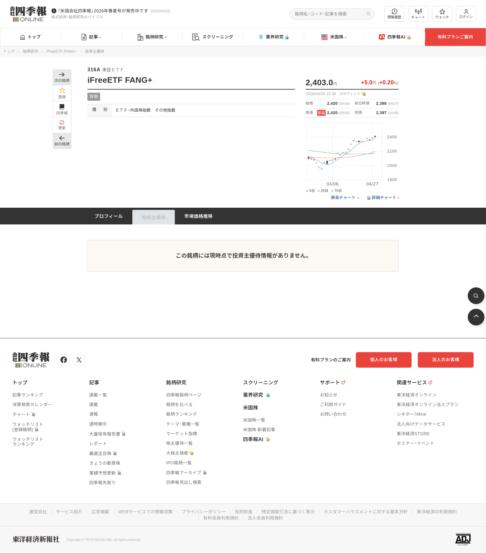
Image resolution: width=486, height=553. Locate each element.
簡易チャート (343, 198)
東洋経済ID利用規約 (437, 511)
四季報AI (395, 37)
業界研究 (273, 37)
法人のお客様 (445, 359)
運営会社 (38, 511)
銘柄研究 (152, 37)
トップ (30, 36)
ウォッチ (442, 14)
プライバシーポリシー (204, 511)
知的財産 (244, 511)
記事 (91, 37)
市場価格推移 (198, 216)
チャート (418, 14)
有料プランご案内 (455, 36)
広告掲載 (100, 511)
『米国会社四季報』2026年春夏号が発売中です (103, 10)
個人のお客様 (383, 359)
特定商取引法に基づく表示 (288, 511)
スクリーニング (212, 37)
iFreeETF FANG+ (61, 51)
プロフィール (109, 216)
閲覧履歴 (394, 14)
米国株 (334, 37)
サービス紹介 (69, 511)
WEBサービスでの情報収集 (145, 511)
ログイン (466, 14)
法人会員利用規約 (265, 517)
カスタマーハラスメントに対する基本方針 (366, 511)
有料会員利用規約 (221, 517)
